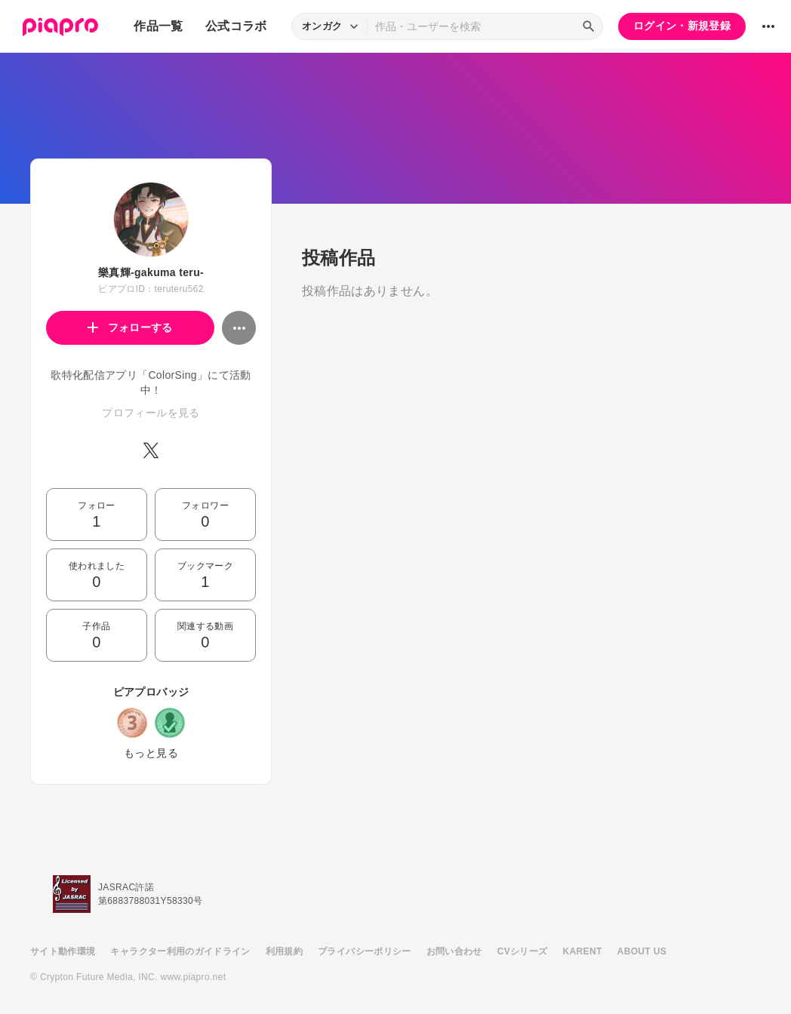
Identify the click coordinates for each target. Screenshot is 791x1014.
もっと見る (151, 753)
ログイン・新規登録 (682, 26)
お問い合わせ (454, 951)
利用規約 (284, 951)
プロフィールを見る (150, 413)
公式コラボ (236, 26)
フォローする (130, 327)
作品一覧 (158, 26)
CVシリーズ (522, 951)
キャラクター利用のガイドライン (180, 951)
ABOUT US (641, 951)
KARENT (582, 951)
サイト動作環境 (62, 951)
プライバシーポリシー (364, 951)
